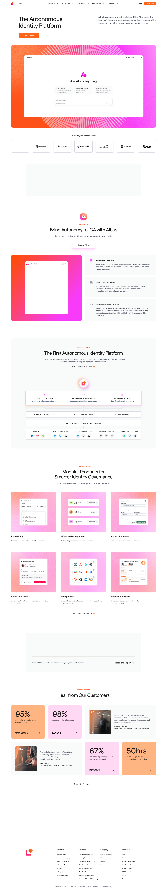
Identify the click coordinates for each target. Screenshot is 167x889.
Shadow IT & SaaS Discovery (88, 879)
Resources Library (128, 858)
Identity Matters (127, 865)
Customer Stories (106, 854)
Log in (140, 3)
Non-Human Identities (86, 875)
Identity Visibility (84, 858)
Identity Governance (86, 854)
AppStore (60, 868)
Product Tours (127, 868)
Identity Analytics (63, 861)
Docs (124, 875)
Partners (103, 865)
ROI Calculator (127, 872)
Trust (124, 879)
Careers (103, 858)
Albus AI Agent (62, 854)
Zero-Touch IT (83, 865)
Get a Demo (150, 3)
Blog (123, 854)
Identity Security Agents (65, 858)
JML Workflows (84, 872)
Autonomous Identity (129, 861)
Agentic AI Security (85, 868)
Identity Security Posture (87, 861)
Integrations (61, 872)
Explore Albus (83, 245)
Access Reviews (62, 875)
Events (102, 861)
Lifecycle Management (65, 865)
